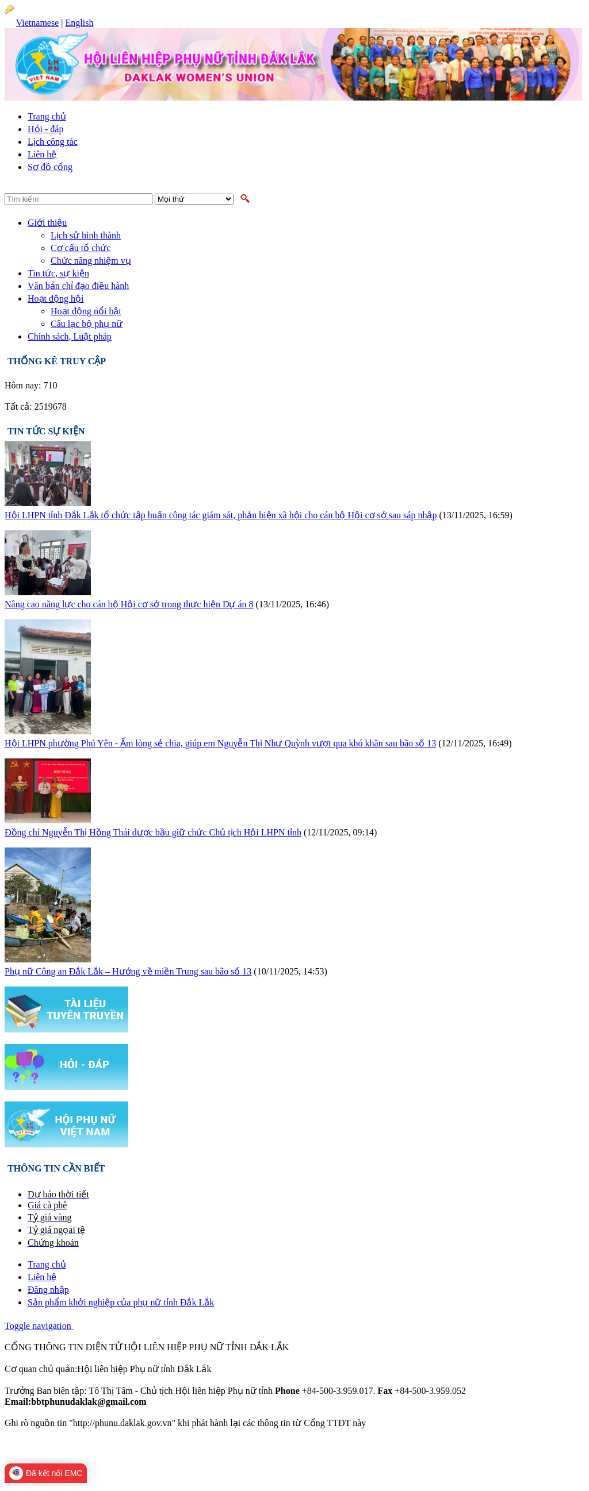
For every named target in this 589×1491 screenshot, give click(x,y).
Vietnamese (37, 23)
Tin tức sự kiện (46, 431)
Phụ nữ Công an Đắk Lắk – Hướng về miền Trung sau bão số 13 (128, 971)
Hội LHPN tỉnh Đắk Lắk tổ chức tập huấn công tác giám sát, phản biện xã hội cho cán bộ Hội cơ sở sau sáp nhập (221, 515)
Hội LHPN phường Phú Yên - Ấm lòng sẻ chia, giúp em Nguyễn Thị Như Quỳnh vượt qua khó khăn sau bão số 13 (220, 743)
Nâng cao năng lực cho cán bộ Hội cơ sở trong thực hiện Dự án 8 (129, 604)
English (79, 23)
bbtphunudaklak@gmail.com (202, 1402)
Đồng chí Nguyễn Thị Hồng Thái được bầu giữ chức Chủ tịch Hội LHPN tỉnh (153, 832)
